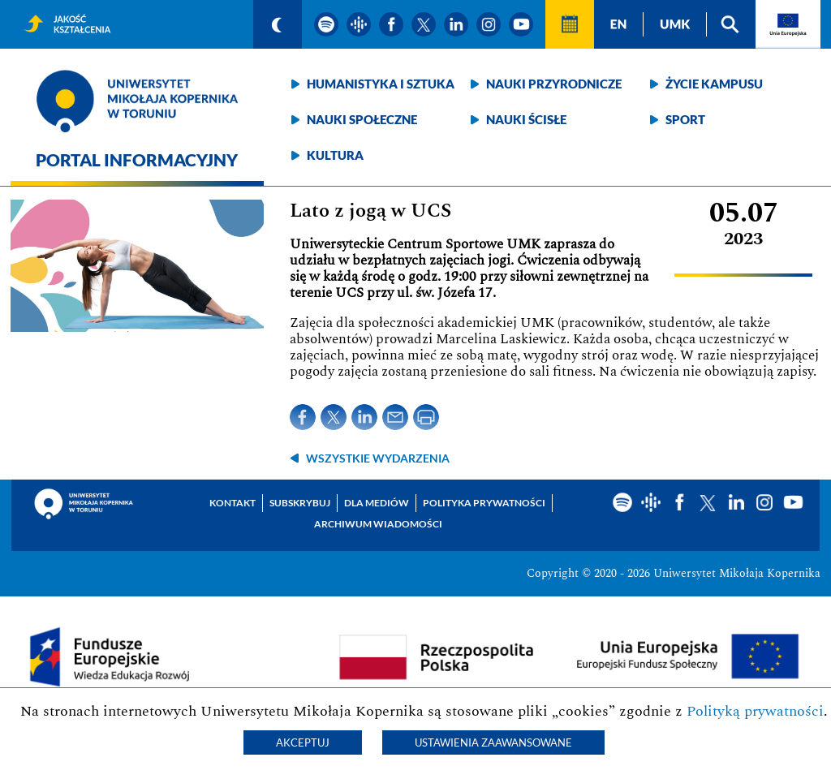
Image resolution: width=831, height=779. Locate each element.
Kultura (335, 155)
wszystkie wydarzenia (378, 458)
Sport (685, 119)
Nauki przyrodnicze (554, 83)
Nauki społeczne (362, 119)
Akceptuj (302, 742)
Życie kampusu (714, 83)
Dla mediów (376, 503)
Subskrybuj (299, 503)
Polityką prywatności (755, 711)
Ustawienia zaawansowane (493, 742)
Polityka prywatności (484, 503)
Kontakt (232, 503)
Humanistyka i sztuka (380, 83)
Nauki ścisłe (526, 119)
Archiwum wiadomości (378, 524)
